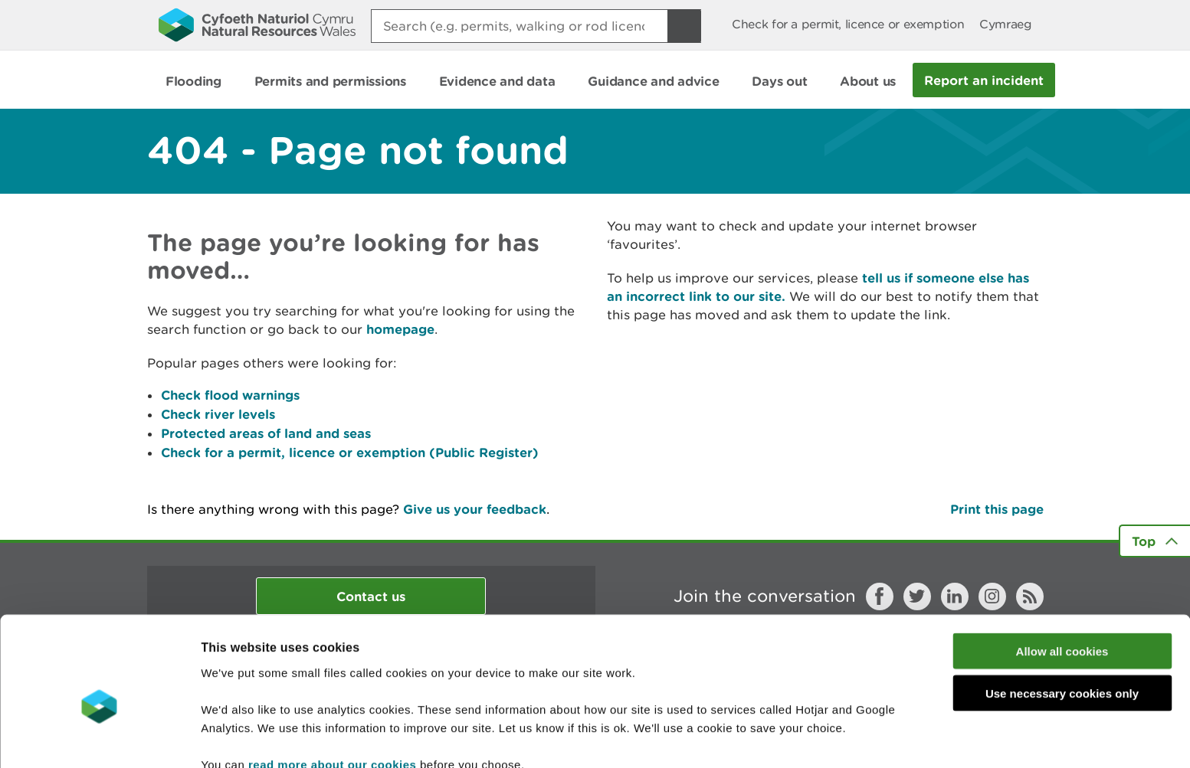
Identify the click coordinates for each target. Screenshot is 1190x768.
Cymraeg (1005, 24)
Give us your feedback (474, 509)
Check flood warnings (230, 394)
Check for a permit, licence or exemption (848, 24)
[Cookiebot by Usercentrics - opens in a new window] (99, 738)
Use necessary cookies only (1062, 617)
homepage (400, 329)
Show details (811, 737)
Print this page (997, 509)
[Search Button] (684, 26)
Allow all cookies (1062, 575)
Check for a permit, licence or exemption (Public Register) (350, 452)
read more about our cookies (332, 687)
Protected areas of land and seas (266, 433)
